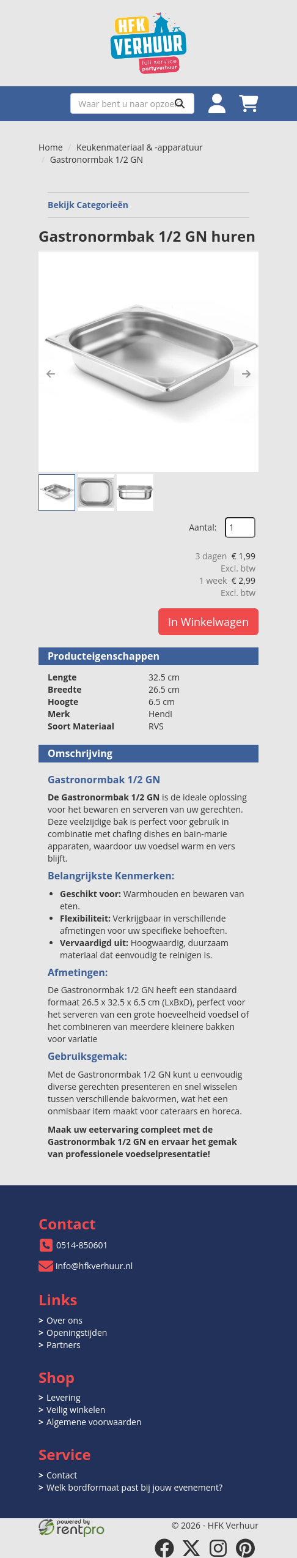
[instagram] (218, 1548)
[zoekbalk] (132, 103)
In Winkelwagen (208, 621)
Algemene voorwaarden (93, 1422)
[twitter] (191, 1548)
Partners (63, 1345)
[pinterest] (245, 1548)
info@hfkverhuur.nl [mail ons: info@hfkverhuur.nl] (94, 1266)
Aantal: (202, 527)
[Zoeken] (179, 103)
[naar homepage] (148, 43)
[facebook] (164, 1548)
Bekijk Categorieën (148, 205)
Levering (63, 1397)
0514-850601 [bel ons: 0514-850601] (82, 1245)
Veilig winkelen (75, 1409)
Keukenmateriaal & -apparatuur (139, 147)
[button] (50, 374)
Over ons (64, 1320)
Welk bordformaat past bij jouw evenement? (134, 1487)
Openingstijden (76, 1332)
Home (50, 147)
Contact (61, 1475)
